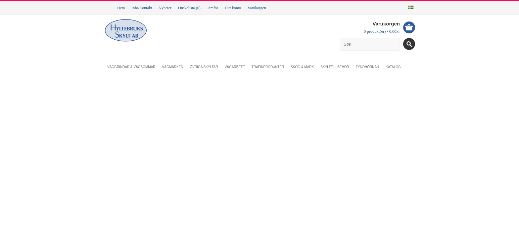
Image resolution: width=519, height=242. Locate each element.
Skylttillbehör (334, 67)
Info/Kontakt (141, 8)
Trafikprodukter (268, 67)
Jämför (212, 8)
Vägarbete (235, 67)
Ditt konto (233, 8)
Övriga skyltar (204, 67)
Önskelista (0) (189, 8)
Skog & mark (302, 67)
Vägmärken (172, 67)
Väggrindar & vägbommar (131, 67)
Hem (121, 8)
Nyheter (165, 8)
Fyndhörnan (367, 67)
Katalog (393, 67)
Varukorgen (257, 8)
